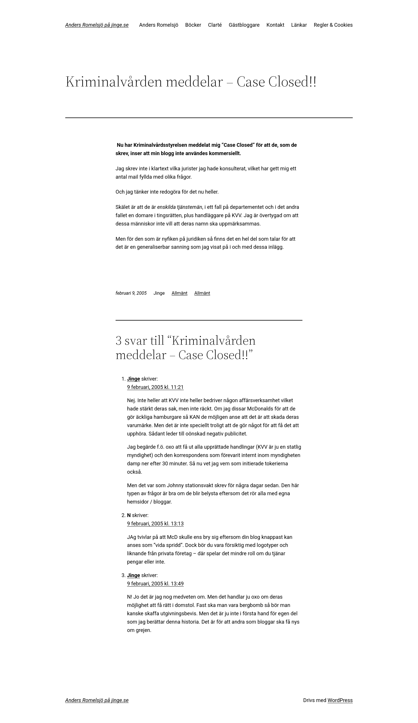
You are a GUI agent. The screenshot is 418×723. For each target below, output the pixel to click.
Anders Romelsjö (158, 25)
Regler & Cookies (333, 25)
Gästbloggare (244, 25)
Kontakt (275, 25)
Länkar (299, 25)
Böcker (193, 25)
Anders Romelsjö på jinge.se (97, 25)
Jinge (133, 379)
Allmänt (179, 293)
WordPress (340, 700)
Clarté (215, 25)
